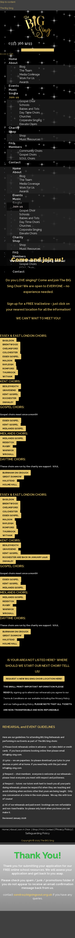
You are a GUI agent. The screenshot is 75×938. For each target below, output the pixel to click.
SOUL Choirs (27, 158)
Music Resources (29, 139)
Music (13, 89)
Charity (14, 127)
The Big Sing (6, 8)
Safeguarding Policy (37, 833)
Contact (15, 162)
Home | (6, 829)
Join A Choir (24, 829)
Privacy (63, 829)
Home (13, 59)
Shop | (35, 829)
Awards (24, 82)
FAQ (11, 143)
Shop (12, 131)
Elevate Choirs (28, 124)
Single (13, 93)
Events (14, 85)
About (13, 63)
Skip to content (7, 2)
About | (14, 829)
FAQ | (42, 829)
